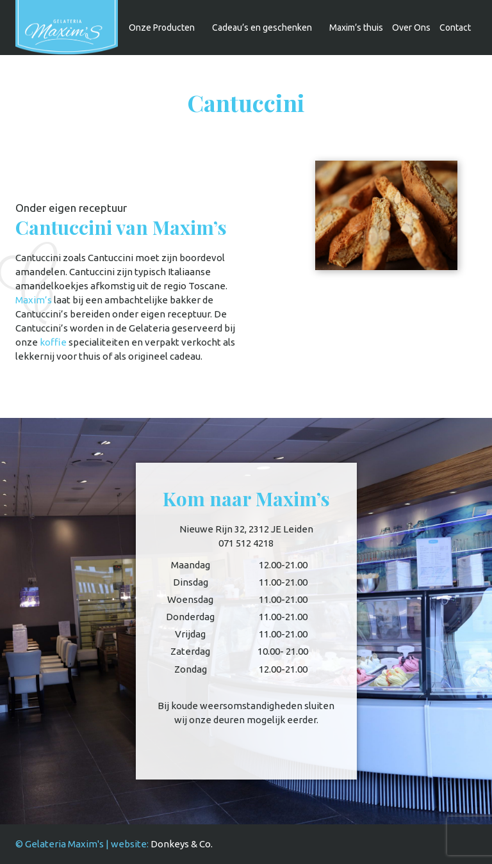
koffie (53, 342)
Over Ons (411, 27)
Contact (455, 27)
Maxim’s (33, 299)
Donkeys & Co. (182, 843)
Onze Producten (162, 27)
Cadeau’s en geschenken (262, 27)
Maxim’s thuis (356, 27)
